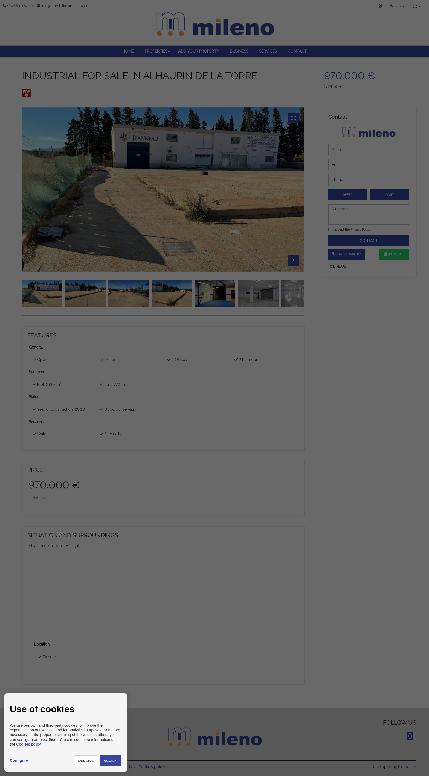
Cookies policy (28, 744)
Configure (19, 760)
